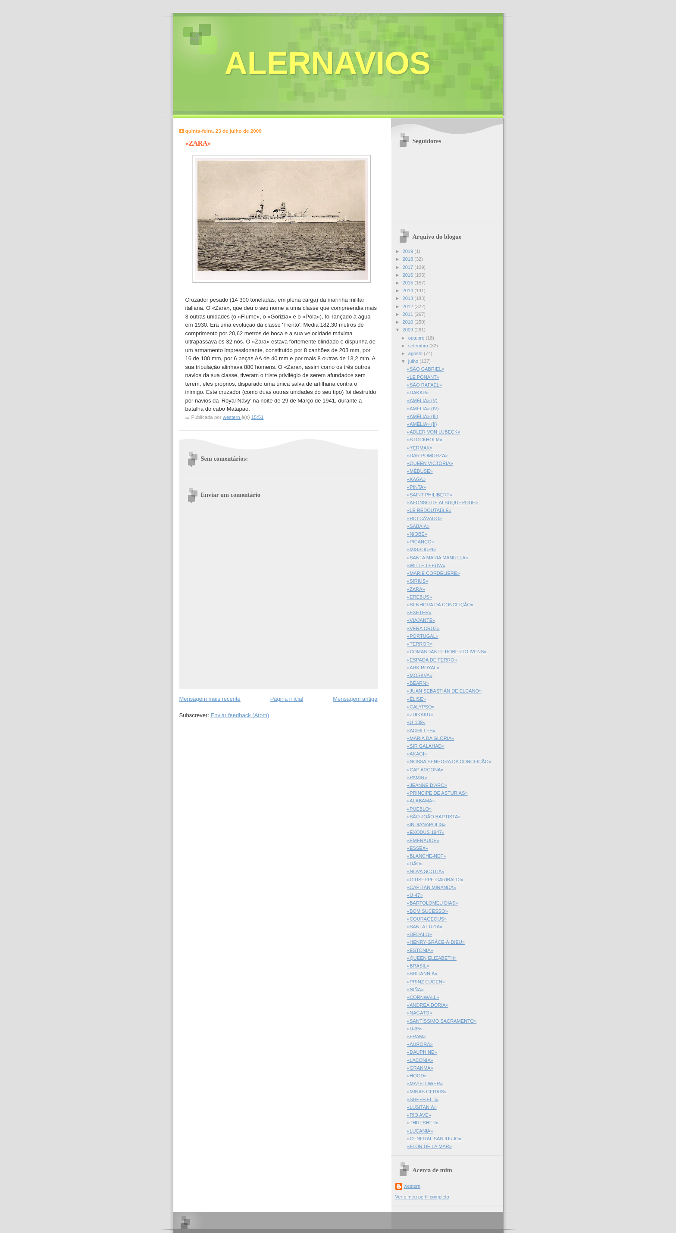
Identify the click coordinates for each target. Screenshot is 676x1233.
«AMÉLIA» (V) (422, 400)
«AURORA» (420, 1044)
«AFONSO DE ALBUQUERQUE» (442, 502)
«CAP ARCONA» (425, 769)
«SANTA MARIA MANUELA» (437, 557)
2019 (409, 251)
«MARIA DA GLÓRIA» (430, 738)
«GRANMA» (420, 1068)
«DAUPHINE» (422, 1052)
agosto (416, 353)
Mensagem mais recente (210, 699)
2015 (409, 282)
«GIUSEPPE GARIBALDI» (435, 879)
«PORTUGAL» (422, 636)
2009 (409, 329)
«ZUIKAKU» (420, 714)
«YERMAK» (419, 447)
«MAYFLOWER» (425, 1083)
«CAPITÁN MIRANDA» (431, 887)
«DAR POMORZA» (427, 455)
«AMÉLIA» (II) (422, 424)
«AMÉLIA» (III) (422, 416)
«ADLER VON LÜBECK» (433, 431)
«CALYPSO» (421, 706)
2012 (409, 306)
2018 (409, 259)
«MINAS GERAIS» (427, 1091)
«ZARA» (416, 589)
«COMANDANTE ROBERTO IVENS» (446, 651)
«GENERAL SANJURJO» (434, 1138)
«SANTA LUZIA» (424, 926)
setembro (418, 345)
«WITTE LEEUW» (426, 565)
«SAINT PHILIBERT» (429, 494)
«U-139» (416, 722)
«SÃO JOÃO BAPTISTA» (433, 816)
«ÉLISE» (416, 699)
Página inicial (287, 699)
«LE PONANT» (423, 377)
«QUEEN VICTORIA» (430, 463)
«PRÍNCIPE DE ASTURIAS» (437, 793)
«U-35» (414, 1028)
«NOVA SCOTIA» (425, 871)
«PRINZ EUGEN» (426, 981)
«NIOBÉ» (417, 534)
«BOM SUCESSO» (427, 911)
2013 (409, 298)
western (412, 1186)
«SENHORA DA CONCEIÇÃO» (440, 604)
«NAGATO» (419, 1012)
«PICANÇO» (420, 541)
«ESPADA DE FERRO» (432, 659)
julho (413, 361)
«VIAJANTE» (421, 620)
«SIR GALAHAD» (425, 746)
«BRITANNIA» (422, 973)
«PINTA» (416, 487)
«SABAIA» (418, 526)
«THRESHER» (422, 1122)
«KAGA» (416, 479)
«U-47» (414, 895)
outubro (417, 337)
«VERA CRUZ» (423, 628)
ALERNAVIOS (328, 63)
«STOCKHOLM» (424, 439)
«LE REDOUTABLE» (429, 510)
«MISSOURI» (421, 549)
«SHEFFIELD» (422, 1099)
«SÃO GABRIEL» (425, 368)
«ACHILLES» (421, 730)
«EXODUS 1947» (425, 832)
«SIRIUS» (417, 581)
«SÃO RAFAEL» (424, 384)
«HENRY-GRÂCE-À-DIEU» (436, 942)
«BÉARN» (418, 683)
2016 (409, 275)
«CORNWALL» (423, 997)
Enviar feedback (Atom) (239, 715)
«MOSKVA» (419, 675)
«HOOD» (416, 1075)
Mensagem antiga (355, 699)
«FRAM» (416, 1036)
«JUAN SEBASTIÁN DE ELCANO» (444, 690)
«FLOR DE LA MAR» (429, 1146)
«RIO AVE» (419, 1115)
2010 (409, 322)
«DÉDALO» (419, 934)
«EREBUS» (419, 596)
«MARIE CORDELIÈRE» (433, 573)
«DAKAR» (418, 392)
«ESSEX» (417, 848)
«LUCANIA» (420, 1130)
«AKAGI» (417, 753)
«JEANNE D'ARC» (427, 785)
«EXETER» (419, 612)
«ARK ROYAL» (423, 667)
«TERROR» (419, 643)
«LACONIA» (420, 1060)
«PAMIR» (417, 777)
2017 (409, 267)
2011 (409, 314)
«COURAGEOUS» (427, 918)
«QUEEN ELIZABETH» (432, 958)
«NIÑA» (415, 989)
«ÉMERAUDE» (423, 840)
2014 (409, 290)
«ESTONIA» (420, 950)
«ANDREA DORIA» (427, 1005)
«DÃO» (414, 863)
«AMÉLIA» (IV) (423, 408)
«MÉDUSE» (420, 471)
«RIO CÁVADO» (424, 518)
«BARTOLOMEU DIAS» (432, 902)
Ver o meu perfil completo (422, 1196)
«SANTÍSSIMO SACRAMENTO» (441, 1021)
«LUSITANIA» (422, 1107)
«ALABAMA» (421, 800)
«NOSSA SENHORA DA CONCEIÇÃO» (449, 761)
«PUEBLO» (419, 809)
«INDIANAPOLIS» (426, 824)
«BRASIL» (418, 965)
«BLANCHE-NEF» (426, 855)
